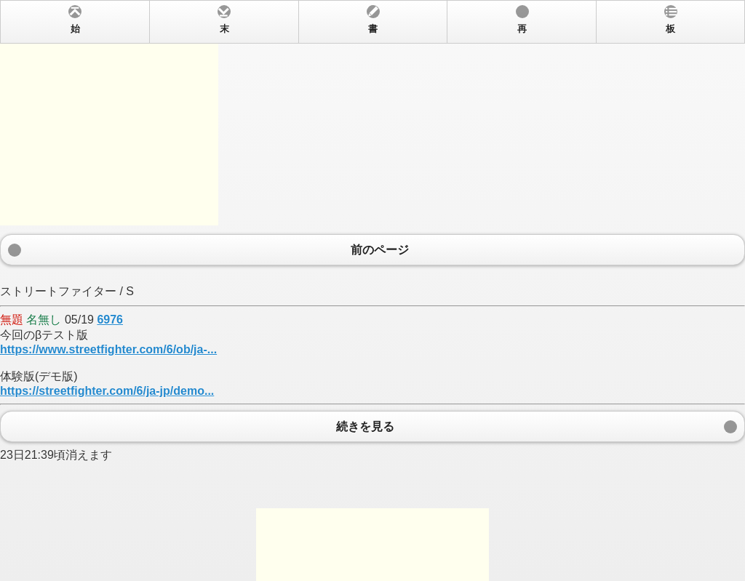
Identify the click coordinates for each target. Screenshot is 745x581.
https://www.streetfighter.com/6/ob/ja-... (108, 349)
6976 (110, 319)
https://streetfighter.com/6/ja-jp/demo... (107, 391)
